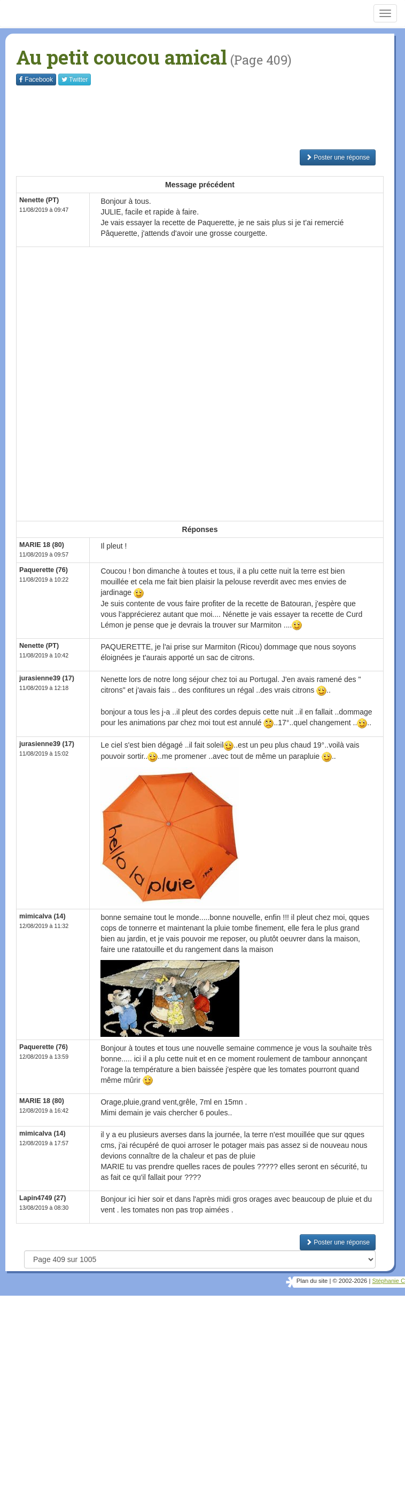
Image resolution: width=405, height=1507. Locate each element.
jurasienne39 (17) (46, 678)
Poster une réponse (338, 157)
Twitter (74, 79)
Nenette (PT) (39, 200)
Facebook (36, 79)
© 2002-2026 (349, 1281)
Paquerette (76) (43, 570)
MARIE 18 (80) (41, 545)
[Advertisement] (210, 117)
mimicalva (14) (42, 916)
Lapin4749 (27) (42, 1198)
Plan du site (312, 1281)
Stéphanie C (388, 1281)
